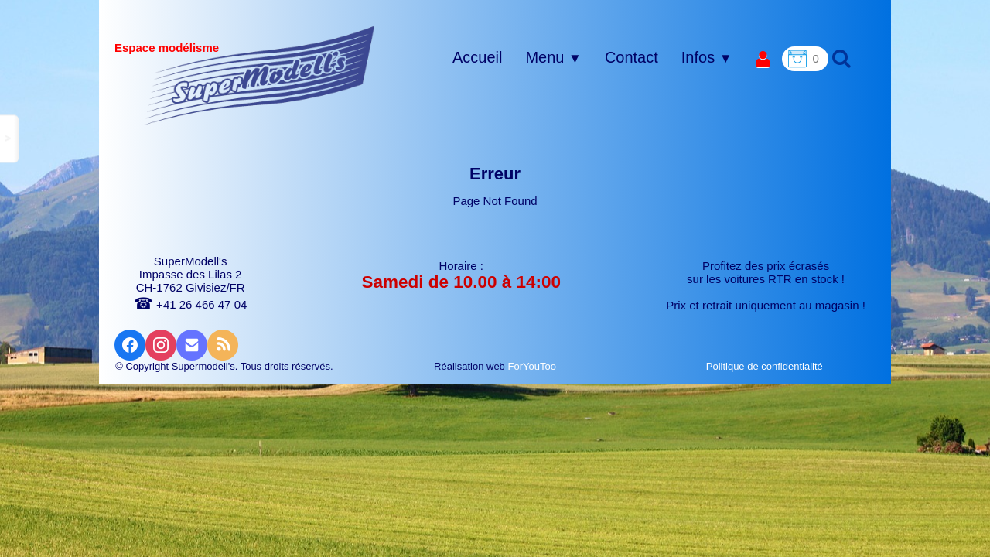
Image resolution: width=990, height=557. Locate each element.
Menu (553, 57)
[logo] (259, 75)
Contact (631, 57)
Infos (706, 57)
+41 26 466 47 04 (190, 304)
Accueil (477, 57)
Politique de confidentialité (766, 366)
